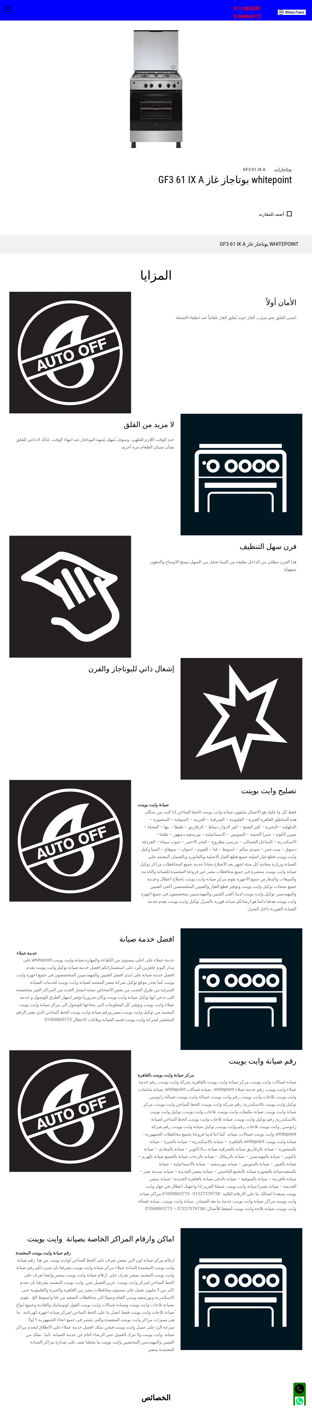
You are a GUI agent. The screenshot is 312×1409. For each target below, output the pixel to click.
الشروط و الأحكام (289, 1403)
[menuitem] (295, 12)
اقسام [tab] (290, 1343)
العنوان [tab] (290, 1383)
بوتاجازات (283, 169)
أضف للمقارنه (271, 214)
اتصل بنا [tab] (289, 1370)
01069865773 (247, 17)
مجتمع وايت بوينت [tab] (280, 1356)
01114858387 (247, 8)
